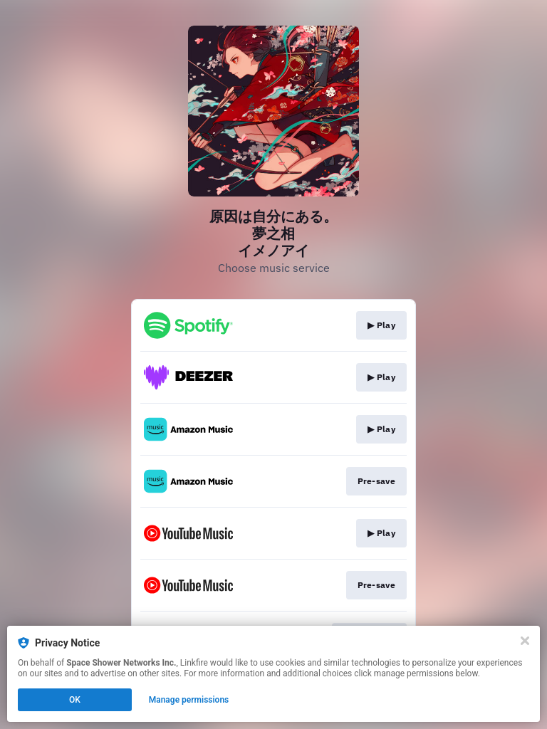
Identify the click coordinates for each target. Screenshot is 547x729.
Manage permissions (189, 700)
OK (74, 700)
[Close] (525, 640)
